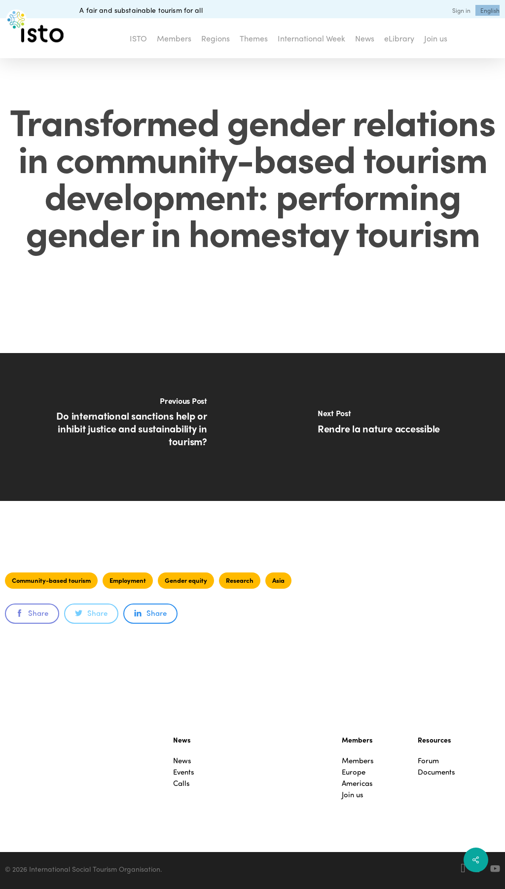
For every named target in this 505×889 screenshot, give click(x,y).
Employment (127, 580)
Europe (353, 772)
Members (358, 760)
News (182, 760)
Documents (436, 772)
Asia (278, 580)
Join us (352, 794)
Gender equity (186, 580)
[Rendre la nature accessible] (378, 427)
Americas (357, 783)
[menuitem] (490, 10)
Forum (428, 760)
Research (239, 580)
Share (32, 612)
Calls (181, 783)
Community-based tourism (51, 580)
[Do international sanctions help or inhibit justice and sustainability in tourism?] (126, 427)
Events (183, 772)
